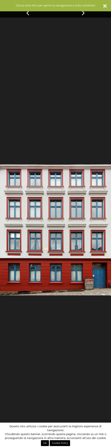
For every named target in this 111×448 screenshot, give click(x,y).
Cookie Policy (60, 443)
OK (45, 443)
